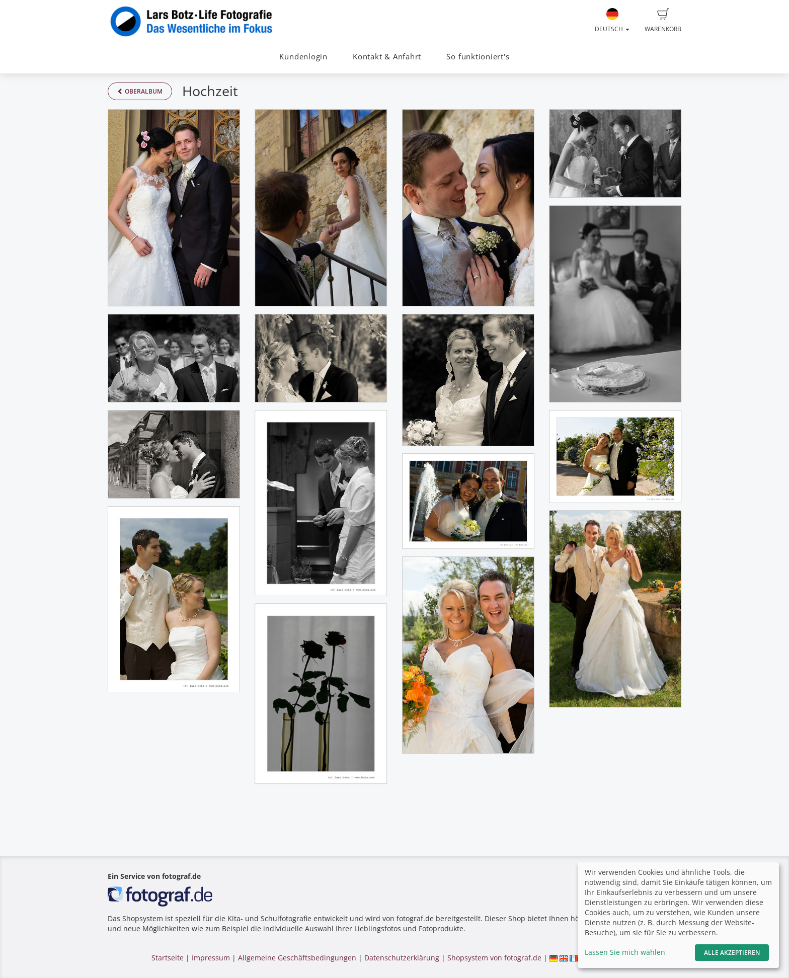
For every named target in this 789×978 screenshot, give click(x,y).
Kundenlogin (303, 56)
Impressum (211, 957)
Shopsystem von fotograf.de (494, 957)
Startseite (167, 957)
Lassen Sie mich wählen (625, 952)
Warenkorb (663, 20)
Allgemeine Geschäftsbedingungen (297, 957)
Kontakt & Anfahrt (387, 56)
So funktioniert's (477, 56)
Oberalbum (140, 91)
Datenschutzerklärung (401, 957)
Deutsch (612, 20)
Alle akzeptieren (732, 952)
